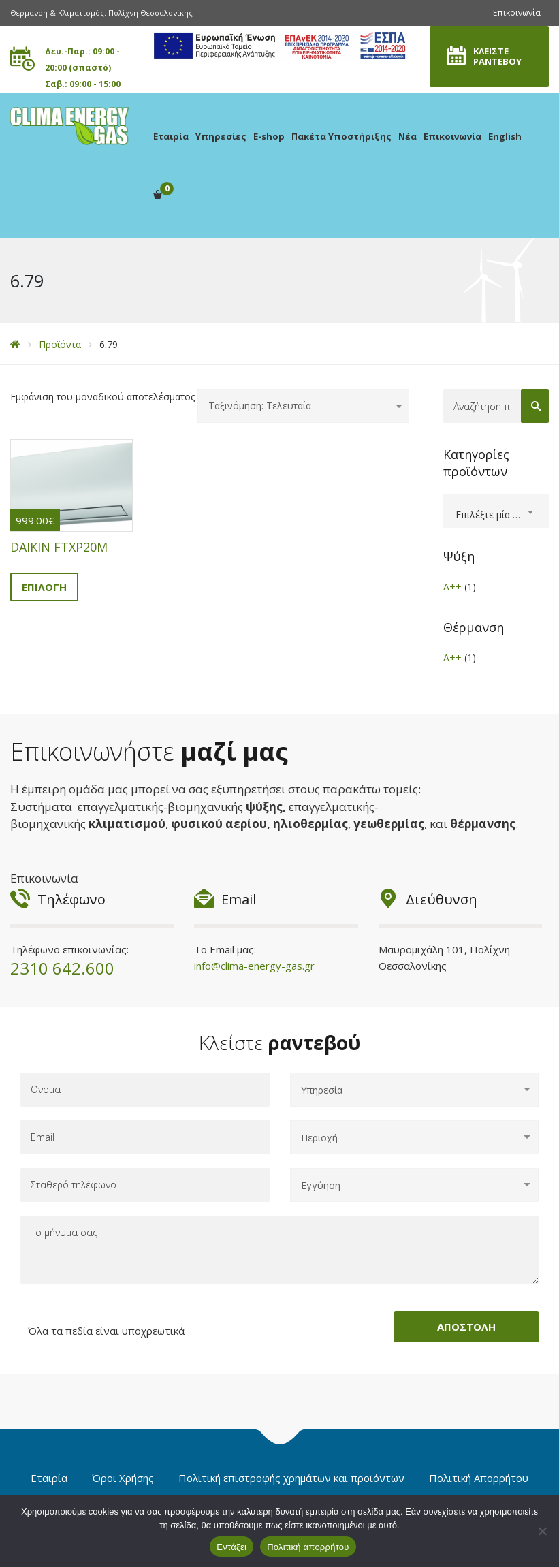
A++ (452, 586)
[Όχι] (542, 1531)
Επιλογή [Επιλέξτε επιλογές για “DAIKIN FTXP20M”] (44, 587)
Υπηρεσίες (220, 136)
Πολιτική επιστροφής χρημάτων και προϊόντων (291, 1478)
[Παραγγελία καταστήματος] (303, 406)
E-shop (269, 136)
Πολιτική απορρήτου (308, 1547)
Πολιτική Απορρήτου (478, 1478)
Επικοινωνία (517, 12)
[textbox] (496, 515)
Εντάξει (231, 1547)
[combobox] (496, 511)
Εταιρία (171, 136)
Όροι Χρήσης (123, 1478)
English (505, 136)
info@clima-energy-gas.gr (254, 965)
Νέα (407, 136)
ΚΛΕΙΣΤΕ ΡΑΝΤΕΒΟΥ (497, 56)
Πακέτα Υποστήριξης (341, 136)
